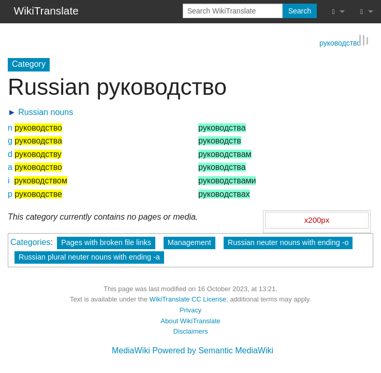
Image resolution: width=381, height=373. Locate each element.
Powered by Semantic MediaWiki (212, 350)
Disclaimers (190, 331)
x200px (316, 219)
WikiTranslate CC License (187, 299)
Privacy (190, 309)
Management (189, 242)
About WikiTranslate (190, 320)
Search (299, 11)
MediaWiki (131, 350)
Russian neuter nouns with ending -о (288, 242)
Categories (30, 241)
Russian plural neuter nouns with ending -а (89, 256)
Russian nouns (45, 111)
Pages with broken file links (106, 242)
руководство (340, 42)
